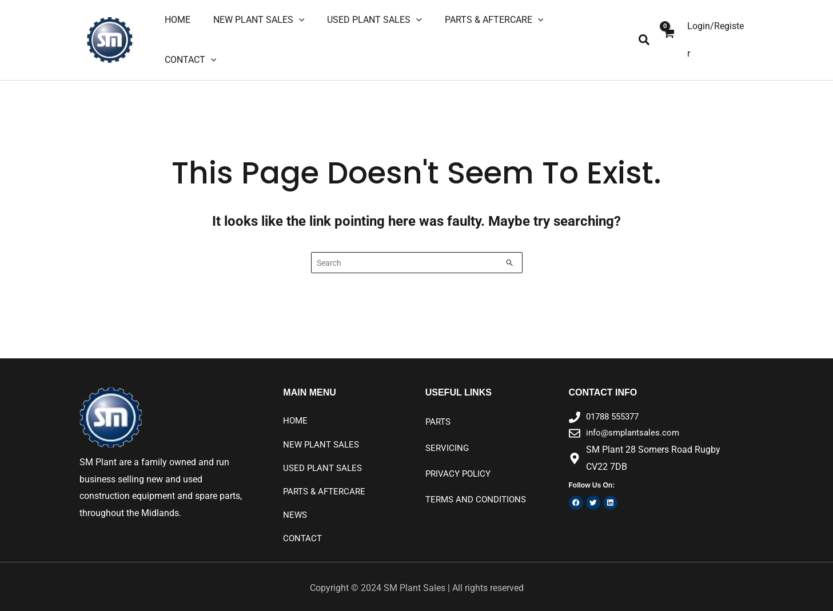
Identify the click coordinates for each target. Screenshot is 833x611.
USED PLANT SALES (324, 454)
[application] (312, 32)
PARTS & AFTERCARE (326, 478)
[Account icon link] (716, 32)
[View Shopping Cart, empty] (668, 32)
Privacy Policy (460, 459)
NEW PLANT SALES (323, 430)
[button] (645, 32)
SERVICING (448, 433)
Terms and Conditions (478, 486)
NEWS (295, 502)
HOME (296, 406)
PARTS (439, 407)
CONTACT (303, 526)
